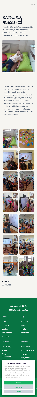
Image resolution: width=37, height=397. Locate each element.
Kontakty (5, 336)
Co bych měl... (26, 358)
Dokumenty (6, 347)
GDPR (4, 360)
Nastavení (18, 391)
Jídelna (5, 329)
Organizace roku (27, 350)
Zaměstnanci (7, 333)
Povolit (18, 383)
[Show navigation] (33, 4)
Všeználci (24, 322)
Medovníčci (25, 333)
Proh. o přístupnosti (6, 355)
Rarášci (23, 329)
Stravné (24, 354)
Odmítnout (18, 387)
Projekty (5, 350)
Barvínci (24, 325)
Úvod (4, 322)
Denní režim (25, 347)
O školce (5, 325)
